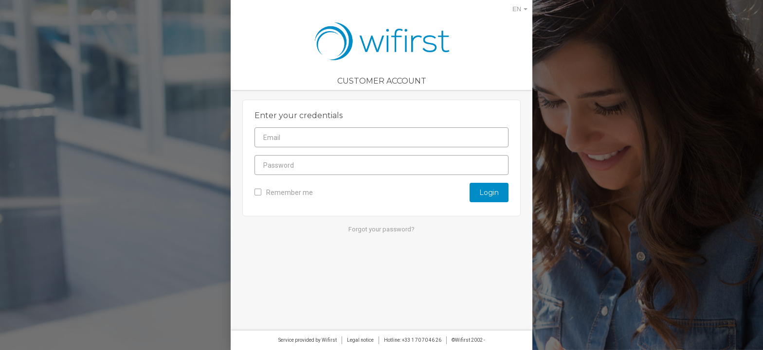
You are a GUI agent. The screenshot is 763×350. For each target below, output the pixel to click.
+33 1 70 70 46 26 (421, 340)
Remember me (283, 192)
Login (489, 192)
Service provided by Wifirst (307, 340)
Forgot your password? (381, 229)
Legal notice (360, 340)
